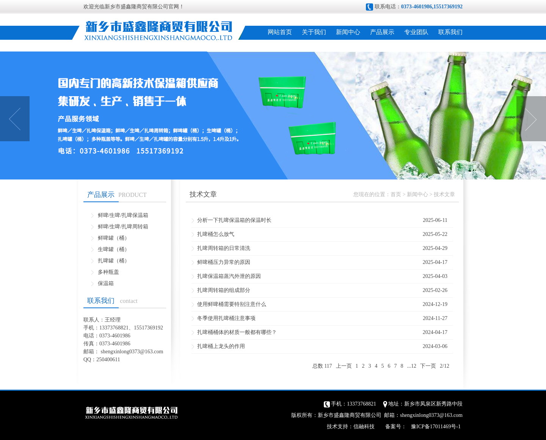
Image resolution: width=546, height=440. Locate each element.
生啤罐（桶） (114, 249)
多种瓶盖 (108, 272)
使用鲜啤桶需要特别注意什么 (231, 304)
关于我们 (314, 32)
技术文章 (444, 194)
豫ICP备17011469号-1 (436, 426)
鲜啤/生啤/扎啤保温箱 (123, 215)
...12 (412, 366)
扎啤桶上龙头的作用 (221, 346)
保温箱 (106, 283)
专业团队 (416, 32)
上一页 (344, 366)
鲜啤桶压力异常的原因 (223, 262)
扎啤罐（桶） (114, 261)
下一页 (428, 366)
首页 (396, 194)
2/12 (444, 366)
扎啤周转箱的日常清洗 (223, 248)
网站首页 (280, 32)
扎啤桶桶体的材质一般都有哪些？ (237, 332)
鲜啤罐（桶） (114, 238)
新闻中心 (348, 32)
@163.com (151, 351)
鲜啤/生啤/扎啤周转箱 (123, 226)
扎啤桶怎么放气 (215, 234)
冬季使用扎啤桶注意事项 (226, 318)
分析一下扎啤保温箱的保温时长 (234, 220)
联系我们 (450, 32)
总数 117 (322, 366)
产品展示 (382, 32)
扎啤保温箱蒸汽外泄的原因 (229, 276)
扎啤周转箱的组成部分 (223, 290)
